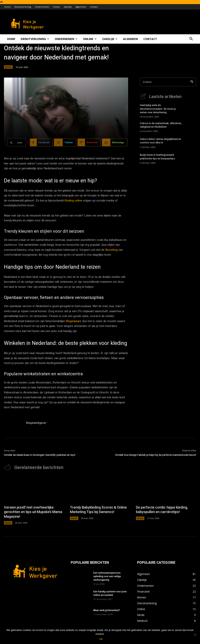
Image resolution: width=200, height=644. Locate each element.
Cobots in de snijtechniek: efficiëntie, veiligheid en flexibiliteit (161, 125)
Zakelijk (68, 6)
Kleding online (73, 200)
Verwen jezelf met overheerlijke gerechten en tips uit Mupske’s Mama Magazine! (33, 512)
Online (56, 6)
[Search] (192, 82)
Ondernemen (42, 6)
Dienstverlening (22, 6)
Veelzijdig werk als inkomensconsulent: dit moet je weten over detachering (158, 108)
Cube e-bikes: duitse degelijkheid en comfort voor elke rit (160, 140)
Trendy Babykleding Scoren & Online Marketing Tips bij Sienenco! (98, 510)
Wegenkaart (73, 321)
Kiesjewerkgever (36, 423)
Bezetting (111, 250)
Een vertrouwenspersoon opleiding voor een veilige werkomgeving (107, 576)
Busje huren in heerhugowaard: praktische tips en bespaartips (157, 156)
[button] (191, 39)
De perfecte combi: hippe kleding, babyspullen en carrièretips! (162, 510)
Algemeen (80, 6)
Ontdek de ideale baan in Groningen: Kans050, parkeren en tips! (39, 455)
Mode (8, 67)
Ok (101, 639)
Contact (94, 6)
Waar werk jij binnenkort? (106, 610)
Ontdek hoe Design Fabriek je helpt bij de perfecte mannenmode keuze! (155, 455)
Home (7, 6)
